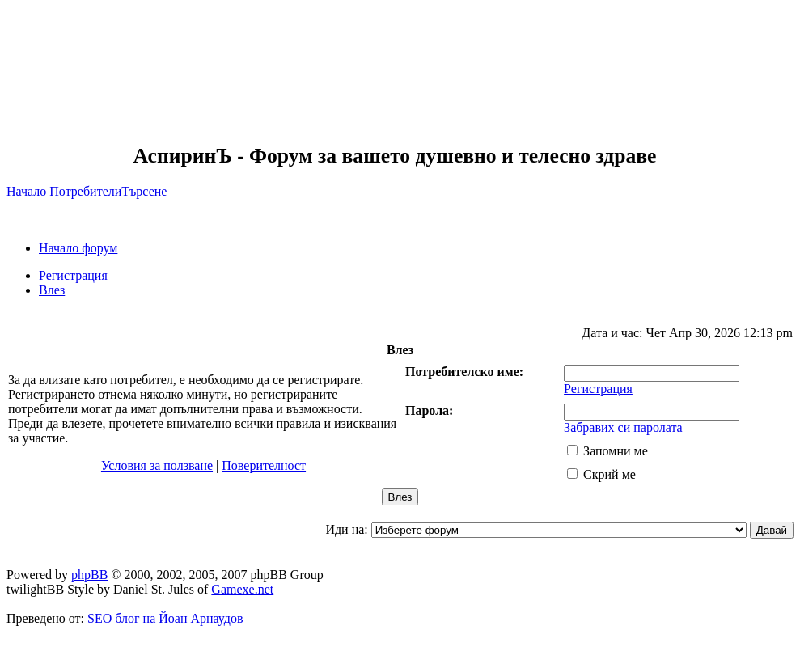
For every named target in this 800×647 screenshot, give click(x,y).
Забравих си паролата (623, 427)
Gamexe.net (242, 589)
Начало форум (78, 248)
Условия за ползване (157, 465)
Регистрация (73, 275)
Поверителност (264, 465)
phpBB (89, 574)
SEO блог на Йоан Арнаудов (165, 618)
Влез (52, 290)
